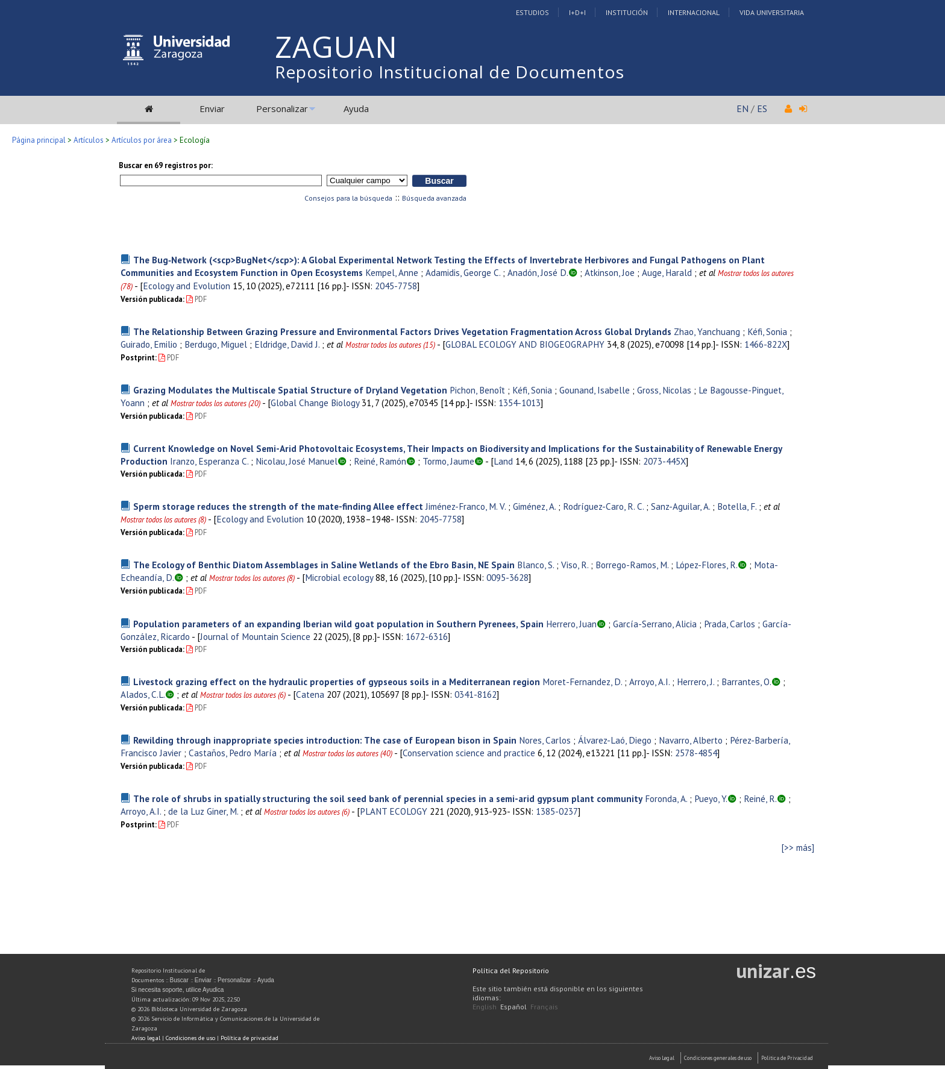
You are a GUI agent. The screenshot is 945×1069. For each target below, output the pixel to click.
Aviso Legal (661, 1058)
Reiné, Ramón (380, 461)
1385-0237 (557, 811)
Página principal (39, 140)
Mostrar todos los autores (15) (390, 345)
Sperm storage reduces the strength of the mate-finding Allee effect (278, 506)
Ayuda (356, 108)
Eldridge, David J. (286, 344)
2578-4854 (696, 753)
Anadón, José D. (537, 272)
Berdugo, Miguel (215, 344)
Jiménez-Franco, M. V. (465, 506)
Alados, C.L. (143, 694)
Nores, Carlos (545, 740)
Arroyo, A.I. (649, 682)
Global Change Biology (315, 403)
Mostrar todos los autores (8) (163, 520)
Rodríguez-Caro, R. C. (603, 506)
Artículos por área (141, 140)
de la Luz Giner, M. (203, 811)
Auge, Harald (667, 272)
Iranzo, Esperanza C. (209, 461)
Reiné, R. (760, 798)
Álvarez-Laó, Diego (614, 740)
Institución (627, 12)
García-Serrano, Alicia (655, 624)
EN (742, 108)
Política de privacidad (249, 1038)
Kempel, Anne (391, 272)
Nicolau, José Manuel (297, 461)
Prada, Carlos (729, 624)
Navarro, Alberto (691, 740)
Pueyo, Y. (710, 798)
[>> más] (798, 847)
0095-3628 (507, 577)
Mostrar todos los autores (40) (347, 753)
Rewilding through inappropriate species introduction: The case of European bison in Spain (324, 740)
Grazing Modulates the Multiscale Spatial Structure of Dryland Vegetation (290, 390)
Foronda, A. (666, 798)
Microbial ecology (339, 577)
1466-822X (765, 344)
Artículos (89, 140)
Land (503, 461)
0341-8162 (475, 694)
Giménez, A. (534, 506)
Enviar (212, 108)
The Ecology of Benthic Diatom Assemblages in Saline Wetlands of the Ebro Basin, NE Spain (324, 565)
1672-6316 (427, 636)
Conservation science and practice (469, 753)
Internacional (694, 12)
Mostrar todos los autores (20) (215, 403)
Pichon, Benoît (477, 390)
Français (544, 1006)
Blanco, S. (535, 565)
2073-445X (664, 461)
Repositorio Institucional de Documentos (449, 71)
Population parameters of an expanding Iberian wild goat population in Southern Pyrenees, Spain (338, 624)
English (484, 1006)
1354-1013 (519, 403)
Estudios (532, 12)
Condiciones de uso (190, 1038)
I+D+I (577, 12)
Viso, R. (574, 565)
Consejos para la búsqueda (348, 197)
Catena (310, 694)
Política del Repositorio (510, 970)
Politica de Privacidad (787, 1058)
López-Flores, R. (707, 565)
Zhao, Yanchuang (707, 331)
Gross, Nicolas (664, 390)
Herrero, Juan (571, 624)
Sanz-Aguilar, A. (680, 506)
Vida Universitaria (771, 12)
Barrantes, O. (746, 682)
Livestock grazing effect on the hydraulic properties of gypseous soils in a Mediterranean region (336, 682)
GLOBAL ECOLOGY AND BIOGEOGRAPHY (524, 344)
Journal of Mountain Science (255, 636)
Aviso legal (145, 1038)
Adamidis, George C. (462, 272)
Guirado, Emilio (149, 344)
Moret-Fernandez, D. (582, 682)
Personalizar (282, 108)
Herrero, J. (695, 682)
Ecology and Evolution (186, 286)
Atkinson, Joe (610, 272)
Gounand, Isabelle (594, 390)
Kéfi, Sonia (767, 331)
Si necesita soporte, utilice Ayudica (177, 989)
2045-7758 (396, 286)
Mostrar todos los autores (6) (243, 695)
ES (762, 108)
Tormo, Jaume (448, 461)
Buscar (179, 980)
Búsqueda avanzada (434, 197)
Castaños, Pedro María (233, 753)
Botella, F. (736, 506)
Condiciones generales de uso (718, 1058)
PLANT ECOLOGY (393, 811)
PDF (196, 299)
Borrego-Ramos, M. (631, 565)
